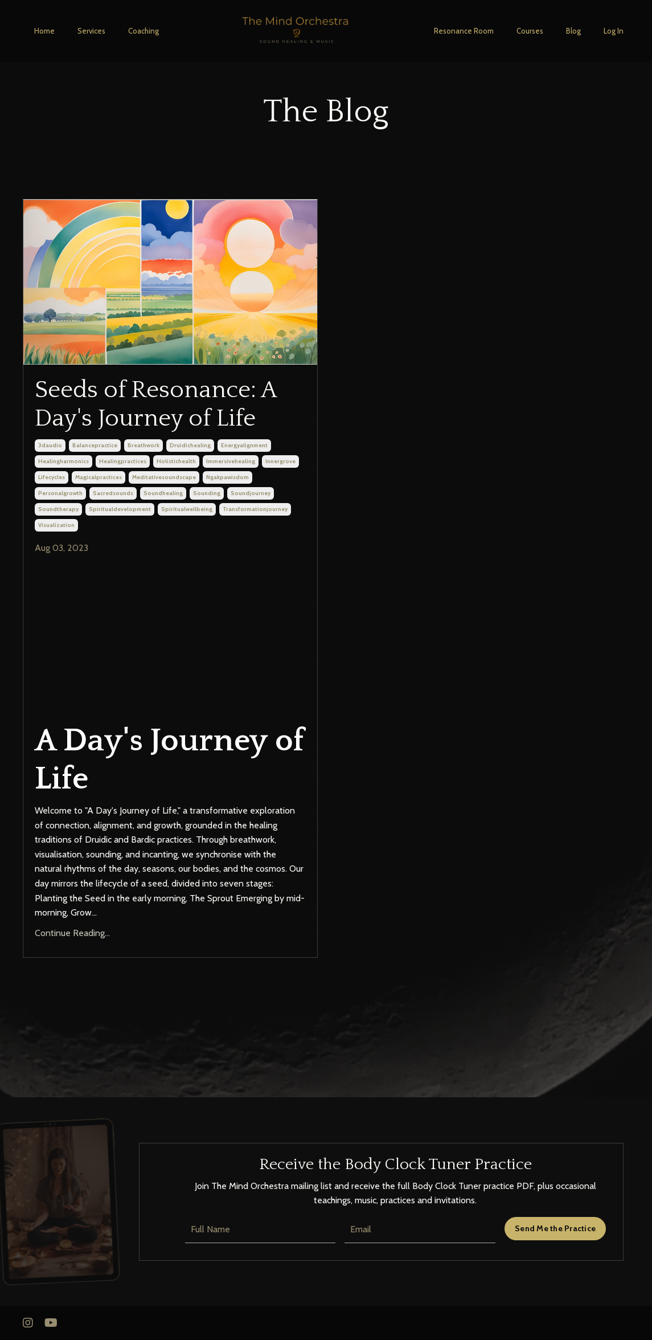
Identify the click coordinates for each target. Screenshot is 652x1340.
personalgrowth (60, 493)
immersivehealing (230, 461)
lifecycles (51, 477)
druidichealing (190, 445)
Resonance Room (464, 30)
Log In (614, 30)
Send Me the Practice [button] (555, 1228)
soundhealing (163, 493)
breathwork (143, 445)
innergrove (280, 461)
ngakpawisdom (227, 477)
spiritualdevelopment (120, 509)
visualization (56, 525)
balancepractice (94, 445)
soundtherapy (58, 509)
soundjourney (250, 493)
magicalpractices (98, 477)
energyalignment (244, 445)
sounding (206, 493)
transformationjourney (255, 509)
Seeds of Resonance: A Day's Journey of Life (155, 404)
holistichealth (176, 461)
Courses (529, 30)
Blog (573, 30)
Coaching (143, 30)
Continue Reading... (72, 933)
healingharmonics (63, 461)
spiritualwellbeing (186, 509)
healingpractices (122, 461)
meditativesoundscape (164, 477)
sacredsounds (113, 493)
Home (44, 30)
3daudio (50, 445)
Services (91, 30)
